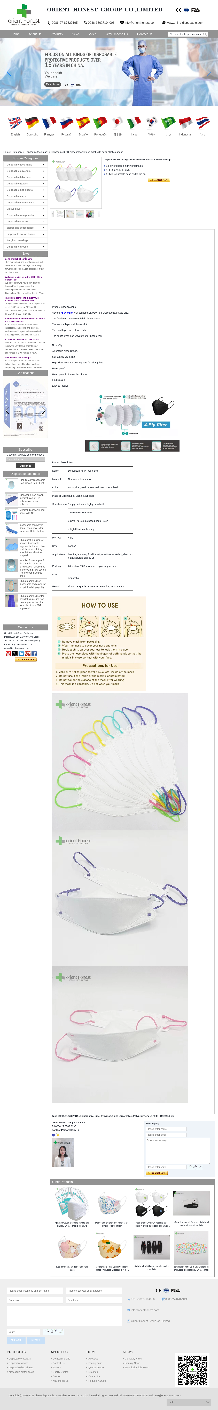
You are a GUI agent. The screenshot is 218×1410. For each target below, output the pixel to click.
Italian (134, 134)
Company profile (61, 1358)
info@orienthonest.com (140, 22)
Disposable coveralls (18, 171)
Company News (133, 1358)
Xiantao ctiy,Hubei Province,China (99, 1116)
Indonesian (185, 134)
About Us (35, 34)
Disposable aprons (17, 221)
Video (93, 34)
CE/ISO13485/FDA (68, 1116)
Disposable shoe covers (20, 202)
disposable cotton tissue (21, 234)
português (100, 134)
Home (15, 34)
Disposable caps (16, 196)
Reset (35, 1340)
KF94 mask (66, 312)
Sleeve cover (14, 208)
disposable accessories (20, 227)
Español (83, 134)
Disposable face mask (36, 152)
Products (57, 34)
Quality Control (60, 1372)
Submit (16, 1340)
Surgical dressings (17, 240)
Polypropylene (141, 1116)
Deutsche (32, 134)
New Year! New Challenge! (18, 359)
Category (17, 152)
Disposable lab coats (18, 177)
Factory (57, 1367)
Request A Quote (97, 1380)
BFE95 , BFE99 (159, 1116)
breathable (126, 1116)
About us (59, 1352)
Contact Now (26, 659)
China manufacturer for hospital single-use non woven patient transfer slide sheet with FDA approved (32, 602)
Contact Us (144, 34)
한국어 (151, 134)
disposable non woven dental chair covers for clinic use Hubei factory (32, 528)
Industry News (132, 1363)
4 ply (171, 1116)
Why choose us (117, 34)
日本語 (117, 134)
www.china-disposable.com (185, 22)
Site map (93, 1372)
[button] (43, 411)
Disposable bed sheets (20, 190)
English (15, 134)
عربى (169, 134)
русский (66, 134)
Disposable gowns (17, 183)
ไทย (202, 134)
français (49, 134)
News (76, 34)
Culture (56, 1376)
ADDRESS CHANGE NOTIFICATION (22, 341)
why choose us (60, 1380)
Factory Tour (95, 1363)
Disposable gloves (17, 246)
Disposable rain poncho (20, 215)
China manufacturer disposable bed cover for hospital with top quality (33, 584)
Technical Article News (137, 1367)
